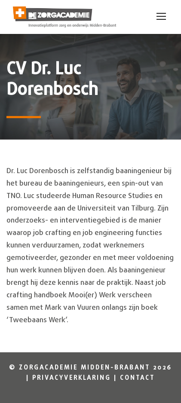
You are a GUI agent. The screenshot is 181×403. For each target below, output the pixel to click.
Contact (137, 378)
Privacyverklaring (71, 378)
